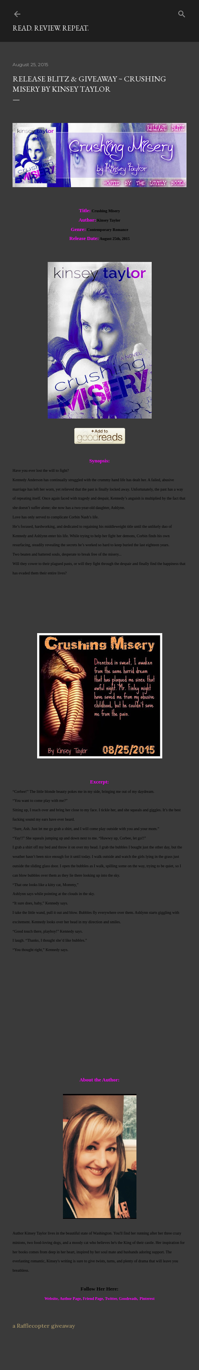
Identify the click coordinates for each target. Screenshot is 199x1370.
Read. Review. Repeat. (51, 27)
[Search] (181, 12)
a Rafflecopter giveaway (44, 1325)
